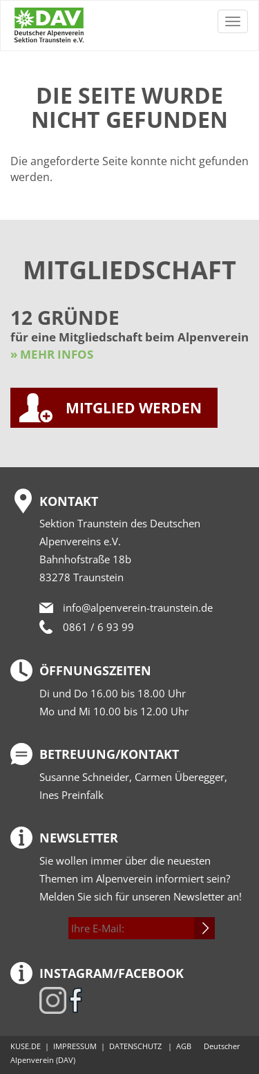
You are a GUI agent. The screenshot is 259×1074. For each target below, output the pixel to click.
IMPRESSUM (75, 1046)
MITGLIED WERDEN (134, 407)
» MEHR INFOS (51, 354)
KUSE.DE (25, 1046)
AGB (183, 1046)
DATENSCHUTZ (135, 1046)
